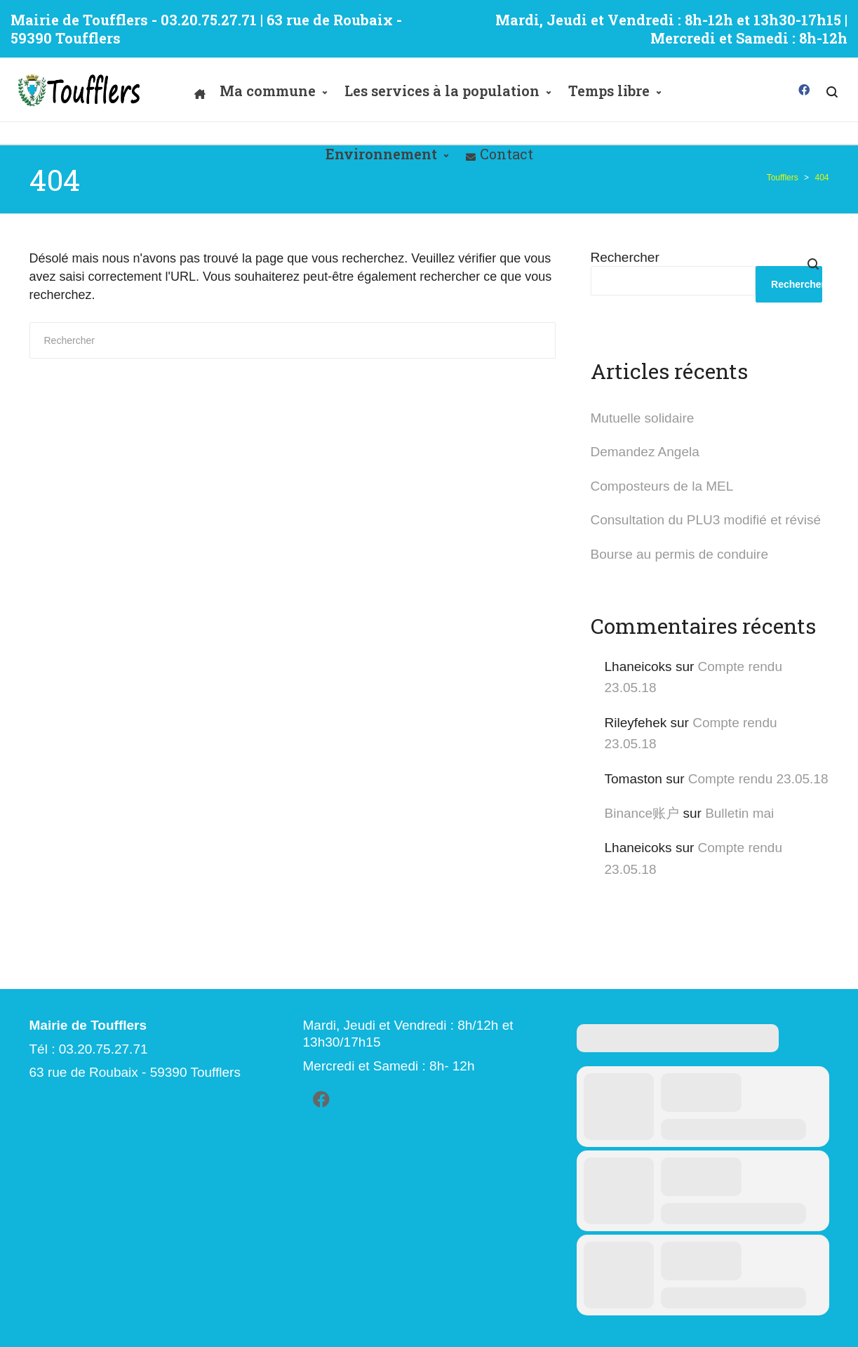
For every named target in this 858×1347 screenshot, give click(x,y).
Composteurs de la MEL (662, 486)
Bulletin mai (739, 813)
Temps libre (609, 90)
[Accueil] (200, 90)
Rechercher (625, 257)
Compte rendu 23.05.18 (758, 778)
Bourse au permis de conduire (679, 554)
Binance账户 (642, 813)
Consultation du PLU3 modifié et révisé (706, 519)
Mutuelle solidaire (643, 418)
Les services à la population (441, 90)
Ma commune (268, 90)
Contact (506, 154)
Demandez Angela (645, 451)
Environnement (381, 154)
